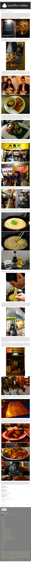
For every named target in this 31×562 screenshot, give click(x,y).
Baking (10, 551)
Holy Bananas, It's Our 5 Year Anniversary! (7, 528)
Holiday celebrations (27, 552)
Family (5, 552)
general (12, 552)
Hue (12, 553)
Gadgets (10, 552)
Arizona (8, 551)
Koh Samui (19, 553)
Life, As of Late (4, 527)
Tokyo (24, 557)
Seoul (6, 557)
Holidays (2, 553)
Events (3, 552)
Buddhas (24, 551)
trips (27, 557)
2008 (2, 548)
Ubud (28, 557)
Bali (11, 551)
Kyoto (26, 553)
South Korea (11, 557)
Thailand (22, 557)
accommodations (3, 551)
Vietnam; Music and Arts (7, 558)
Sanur (1, 557)
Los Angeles (4, 499)
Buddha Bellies (21, 551)
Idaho (13, 553)
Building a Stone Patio (4, 532)
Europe (2, 552)
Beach (15, 551)
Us (29, 557)
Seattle (5, 557)
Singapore (8, 557)
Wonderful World (13, 558)
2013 (2, 519)
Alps (5, 551)
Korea (21, 553)
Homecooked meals (10, 553)
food (7, 552)
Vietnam (3, 558)
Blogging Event (17, 551)
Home (16, 504)
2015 (2, 517)
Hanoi (21, 552)
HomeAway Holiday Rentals (5, 553)
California (26, 551)
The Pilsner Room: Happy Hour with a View (7, 531)
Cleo (28, 551)
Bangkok (13, 551)
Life (29, 553)
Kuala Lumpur (23, 553)
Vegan (1, 558)
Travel (25, 557)
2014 (2, 518)
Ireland (15, 553)
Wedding (10, 558)
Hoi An (24, 552)
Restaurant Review (8, 499)
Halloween (20, 552)
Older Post (28, 504)
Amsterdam (7, 551)
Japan (17, 553)
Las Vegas (28, 553)
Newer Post (3, 504)
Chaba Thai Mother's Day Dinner (5, 529)
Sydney (19, 557)
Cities (27, 551)
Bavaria (14, 551)
